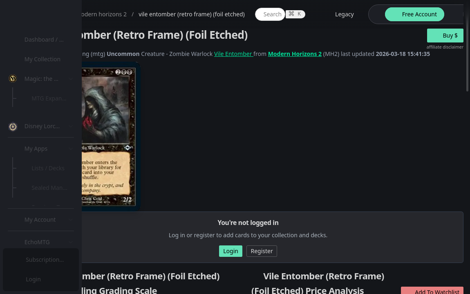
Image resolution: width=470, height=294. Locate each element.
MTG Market (50, 118)
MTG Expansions (56, 98)
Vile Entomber (313, 54)
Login (34, 279)
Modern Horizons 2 (375, 54)
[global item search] (350, 14)
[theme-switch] (455, 14)
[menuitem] (53, 39)
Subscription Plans (51, 259)
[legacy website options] (420, 14)
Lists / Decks (50, 219)
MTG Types (48, 157)
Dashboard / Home (52, 39)
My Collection (45, 59)
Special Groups (54, 137)
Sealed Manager (56, 238)
